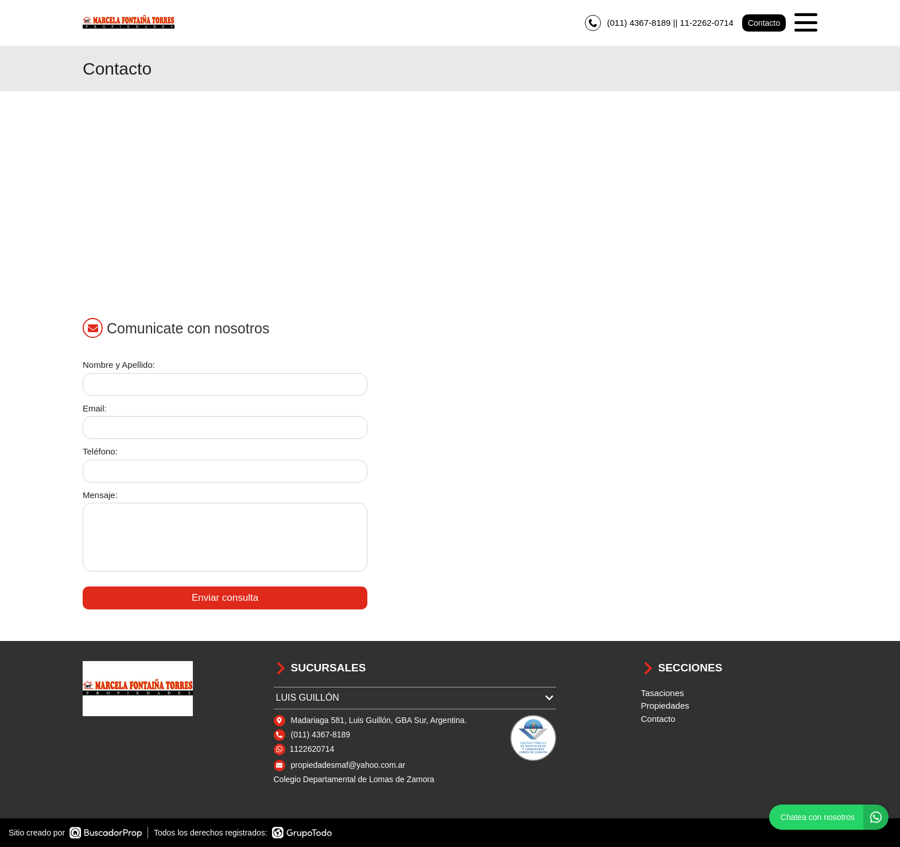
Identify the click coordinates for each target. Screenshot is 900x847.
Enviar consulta (225, 597)
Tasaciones (662, 693)
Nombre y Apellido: (119, 365)
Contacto (764, 23)
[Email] (225, 427)
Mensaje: (100, 495)
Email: (95, 408)
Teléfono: (100, 451)
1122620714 (312, 748)
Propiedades (665, 705)
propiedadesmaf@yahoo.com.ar (348, 765)
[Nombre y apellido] (225, 384)
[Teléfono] (225, 471)
